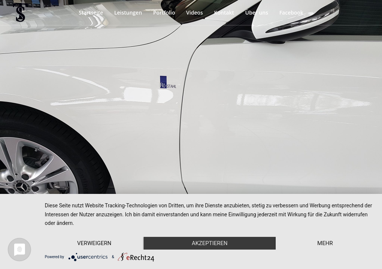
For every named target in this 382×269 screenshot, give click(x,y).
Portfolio (164, 12)
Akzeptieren (210, 243)
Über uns (256, 12)
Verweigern (94, 243)
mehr (325, 243)
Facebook (291, 12)
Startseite (91, 12)
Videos (194, 12)
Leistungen (128, 12)
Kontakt (224, 12)
